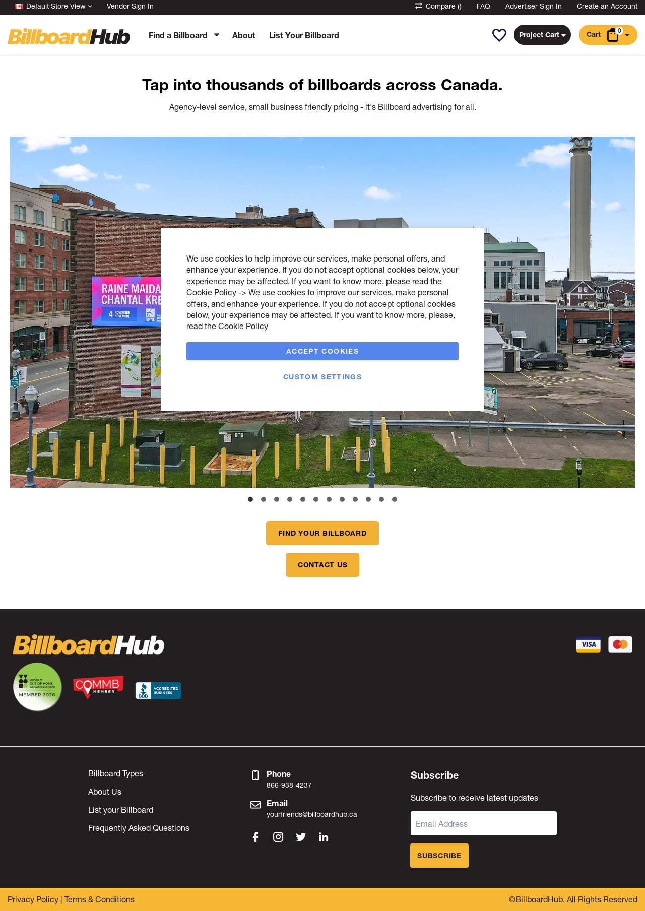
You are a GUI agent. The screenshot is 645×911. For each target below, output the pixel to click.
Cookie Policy (211, 292)
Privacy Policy (33, 899)
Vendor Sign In (130, 6)
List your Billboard (120, 809)
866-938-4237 (289, 784)
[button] (499, 35)
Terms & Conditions (99, 899)
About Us (104, 791)
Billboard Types (115, 773)
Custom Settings (322, 376)
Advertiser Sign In (533, 6)
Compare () (438, 6)
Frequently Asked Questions (138, 827)
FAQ (483, 6)
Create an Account (607, 6)
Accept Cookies (322, 351)
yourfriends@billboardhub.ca (312, 814)
